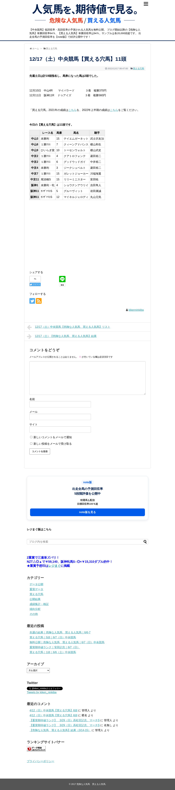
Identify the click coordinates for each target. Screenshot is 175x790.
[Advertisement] (87, 231)
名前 (32, 399)
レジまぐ (54, 566)
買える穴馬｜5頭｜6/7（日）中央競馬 (53, 637)
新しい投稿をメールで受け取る (52, 443)
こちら (72, 110)
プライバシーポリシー (40, 761)
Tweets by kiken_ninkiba (41, 692)
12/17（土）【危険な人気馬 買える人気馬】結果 (62, 336)
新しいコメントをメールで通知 (52, 437)
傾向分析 (35, 609)
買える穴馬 (138, 68)
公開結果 (35, 599)
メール (33, 411)
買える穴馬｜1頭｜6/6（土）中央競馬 (53, 652)
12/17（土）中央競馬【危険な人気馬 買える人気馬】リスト (68, 327)
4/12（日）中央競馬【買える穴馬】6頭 (53, 710)
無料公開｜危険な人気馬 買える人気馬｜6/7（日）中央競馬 (67, 642)
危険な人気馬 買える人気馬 (91, 784)
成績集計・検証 (39, 604)
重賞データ (36, 589)
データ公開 (36, 584)
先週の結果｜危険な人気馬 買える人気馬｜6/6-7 (60, 632)
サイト (33, 424)
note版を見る (87, 512)
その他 (34, 614)
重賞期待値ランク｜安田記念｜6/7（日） (55, 647)
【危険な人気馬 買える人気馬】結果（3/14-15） (60, 730)
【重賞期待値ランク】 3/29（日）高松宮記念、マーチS (65, 720)
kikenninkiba (136, 309)
